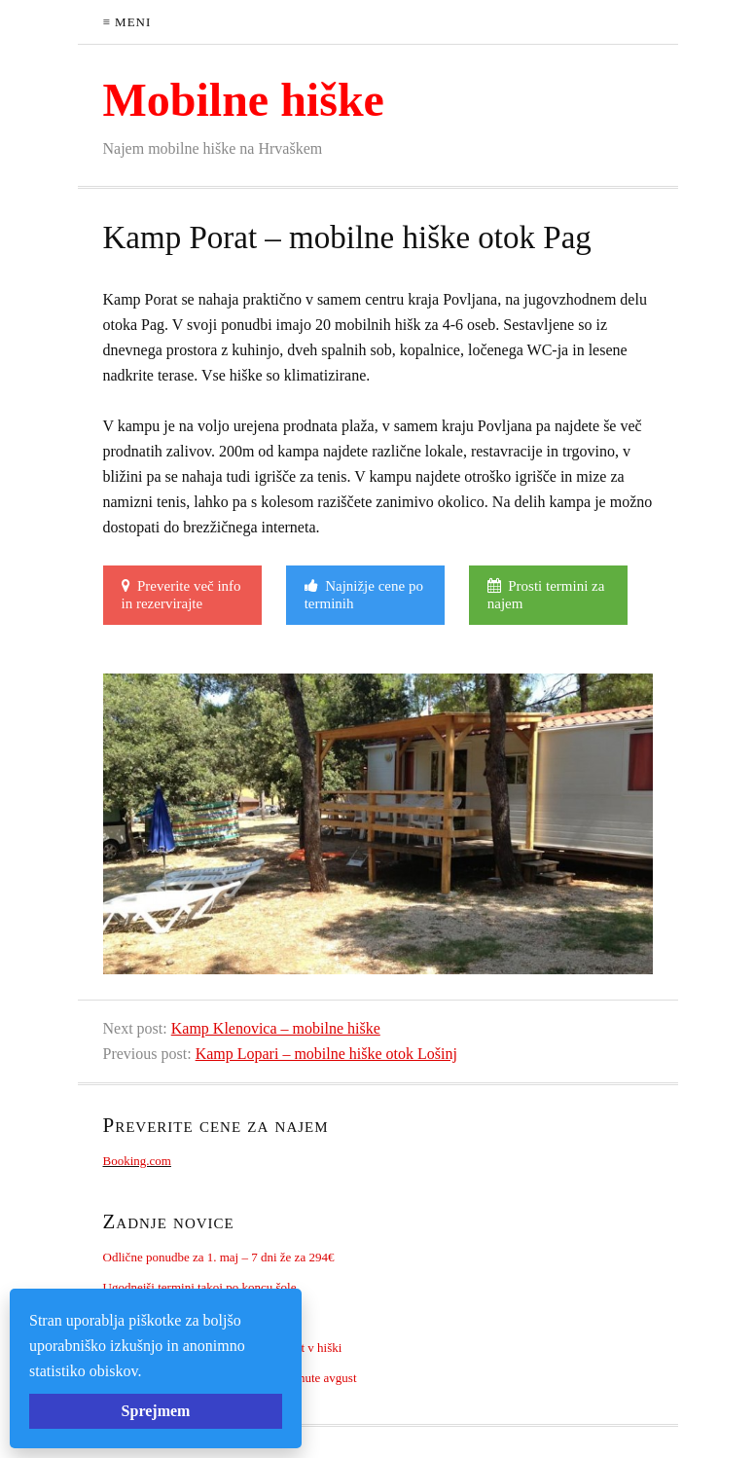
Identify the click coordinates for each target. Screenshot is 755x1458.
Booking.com (137, 1160)
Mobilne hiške (243, 100)
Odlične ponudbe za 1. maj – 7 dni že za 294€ (219, 1257)
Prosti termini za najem (546, 594)
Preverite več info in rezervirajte (181, 594)
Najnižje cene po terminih (364, 594)
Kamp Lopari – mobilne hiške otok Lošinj (326, 1053)
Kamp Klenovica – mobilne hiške (275, 1028)
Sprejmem (156, 1411)
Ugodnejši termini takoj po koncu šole (200, 1287)
